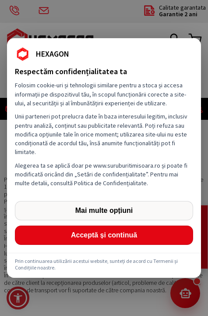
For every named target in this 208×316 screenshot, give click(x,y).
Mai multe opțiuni (104, 210)
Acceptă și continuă (104, 235)
